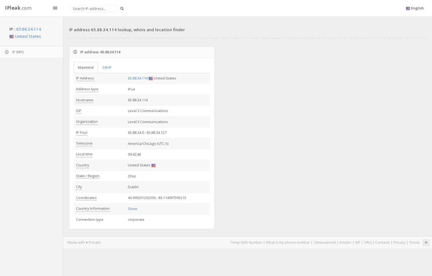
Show (132, 208)
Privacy (399, 242)
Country (82, 165)
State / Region (87, 175)
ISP (78, 110)
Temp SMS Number (246, 242)
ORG (368, 242)
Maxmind (85, 67)
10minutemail (325, 242)
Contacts (382, 242)
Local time (84, 154)
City (79, 186)
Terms (414, 242)
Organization (87, 121)
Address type (87, 88)
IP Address (85, 78)
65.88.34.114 (28, 29)
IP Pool (81, 132)
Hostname (84, 99)
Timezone (84, 143)
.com (18, 8)
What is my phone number (288, 242)
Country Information (93, 208)
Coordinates (86, 197)
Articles (345, 242)
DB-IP (107, 67)
